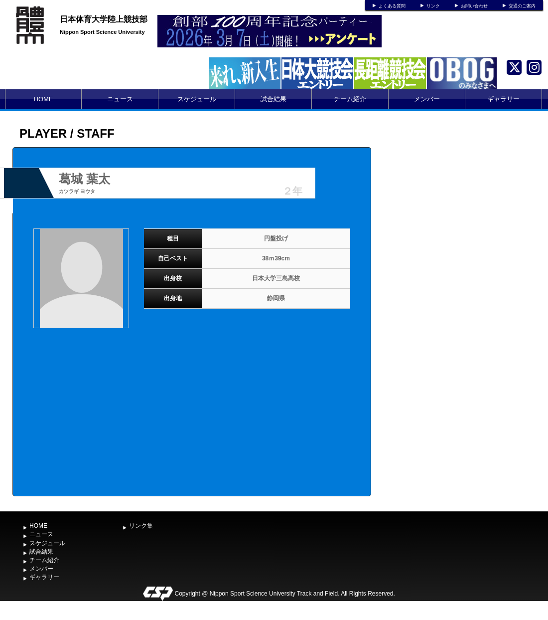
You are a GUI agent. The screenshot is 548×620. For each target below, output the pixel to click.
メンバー (427, 99)
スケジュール (196, 99)
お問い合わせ (474, 5)
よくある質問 (392, 5)
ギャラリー (503, 99)
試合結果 (273, 99)
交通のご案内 (522, 5)
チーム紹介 (350, 99)
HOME (43, 99)
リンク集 (141, 525)
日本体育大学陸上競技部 (103, 19)
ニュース (120, 99)
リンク (433, 5)
